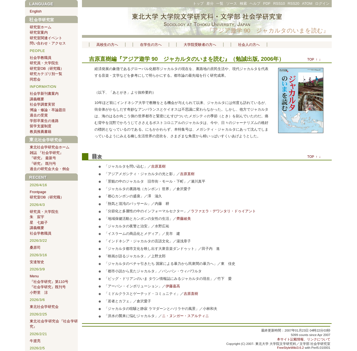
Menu (34, 276)
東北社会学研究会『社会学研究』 (54, 324)
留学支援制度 (40, 126)
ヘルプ (254, 3)
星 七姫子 (39, 222)
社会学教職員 (40, 58)
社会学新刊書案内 (44, 93)
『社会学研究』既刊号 (48, 287)
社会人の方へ (249, 45)
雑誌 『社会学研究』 (46, 153)
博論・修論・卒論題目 (48, 110)
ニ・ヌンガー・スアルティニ (185, 316)
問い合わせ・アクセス (48, 43)
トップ (198, 3)
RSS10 (279, 3)
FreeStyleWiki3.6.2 (290, 347)
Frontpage (38, 192)
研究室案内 (39, 32)
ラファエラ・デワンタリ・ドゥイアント (223, 211)
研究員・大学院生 (44, 63)
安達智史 (37, 262)
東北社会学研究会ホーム (49, 147)
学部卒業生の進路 (44, 121)
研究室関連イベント (46, 38)
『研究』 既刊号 (43, 163)
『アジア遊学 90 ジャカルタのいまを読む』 (267, 30)
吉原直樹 (100, 59)
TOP (310, 59)
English (36, 11)
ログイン (322, 3)
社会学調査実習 (42, 104)
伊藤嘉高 (173, 286)
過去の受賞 (39, 115)
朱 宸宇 (37, 217)
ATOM (307, 3)
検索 (243, 3)
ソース (231, 3)
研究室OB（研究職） (47, 68)
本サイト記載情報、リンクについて (303, 339)
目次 (97, 156)
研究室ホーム (40, 27)
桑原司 (35, 247)
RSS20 (293, 3)
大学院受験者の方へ (200, 45)
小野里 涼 (39, 292)
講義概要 (37, 99)
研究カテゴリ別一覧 (46, 74)
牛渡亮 (35, 341)
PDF (267, 3)
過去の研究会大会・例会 (49, 169)
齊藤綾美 (183, 218)
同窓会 (35, 79)
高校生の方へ (107, 45)
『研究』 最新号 (43, 158)
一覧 (219, 3)
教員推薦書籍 (40, 132)
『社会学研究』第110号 (49, 282)
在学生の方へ (151, 45)
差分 (210, 3)
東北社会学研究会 (45, 140)
